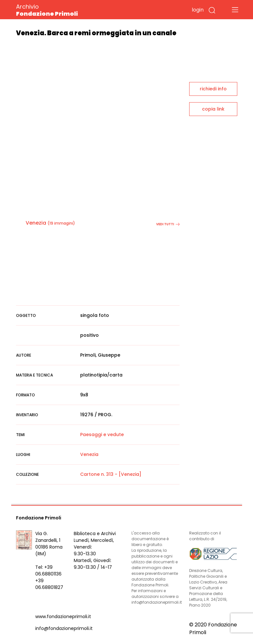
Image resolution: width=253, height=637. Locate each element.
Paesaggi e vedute (102, 434)
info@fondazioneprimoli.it (64, 628)
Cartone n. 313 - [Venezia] (110, 474)
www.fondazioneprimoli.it (63, 616)
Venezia (36, 223)
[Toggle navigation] (235, 9)
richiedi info (213, 89)
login (198, 9)
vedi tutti (168, 224)
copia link (213, 109)
